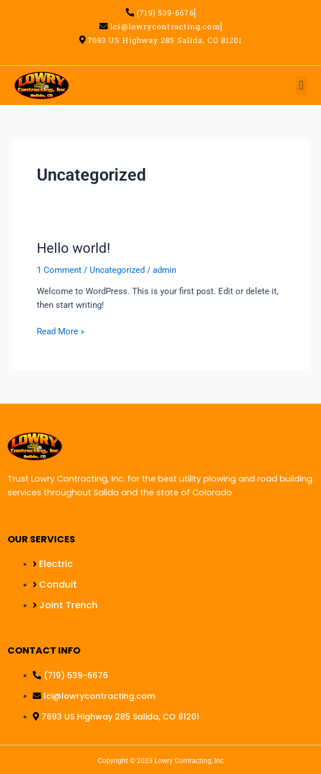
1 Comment (59, 270)
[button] (301, 85)
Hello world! (73, 248)
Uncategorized (117, 270)
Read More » (60, 331)
